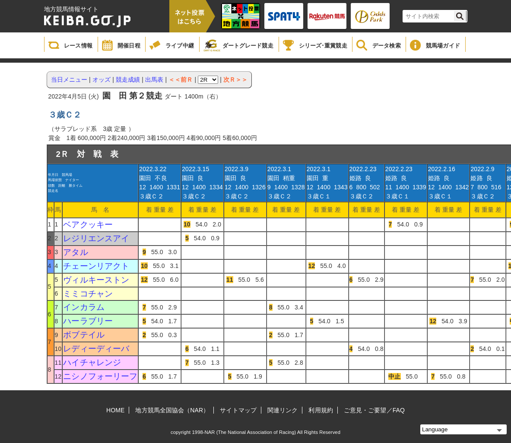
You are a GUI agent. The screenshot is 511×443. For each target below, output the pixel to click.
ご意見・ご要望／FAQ (374, 410)
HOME (115, 410)
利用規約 (320, 410)
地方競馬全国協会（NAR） (172, 410)
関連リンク (282, 410)
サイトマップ (238, 410)
